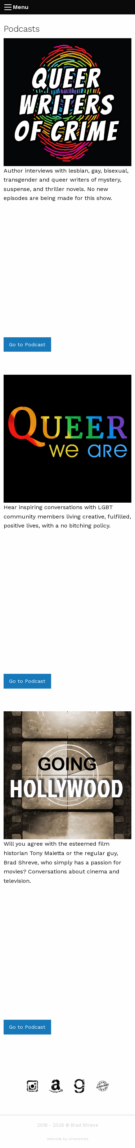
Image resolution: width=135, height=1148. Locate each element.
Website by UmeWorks (68, 1138)
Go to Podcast (27, 344)
